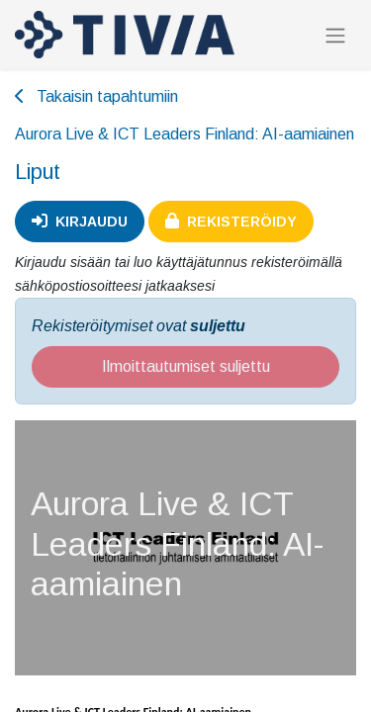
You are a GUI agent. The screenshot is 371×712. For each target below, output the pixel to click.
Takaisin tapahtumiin (96, 96)
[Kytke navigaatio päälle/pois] (335, 35)
